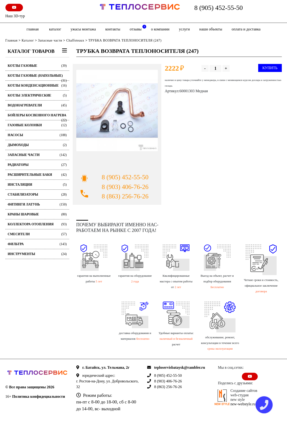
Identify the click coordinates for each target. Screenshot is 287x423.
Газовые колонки (37, 125)
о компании (160, 29)
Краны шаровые (37, 214)
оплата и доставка (246, 29)
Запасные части (50, 40)
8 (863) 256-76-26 (125, 196)
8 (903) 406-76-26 (125, 186)
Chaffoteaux (75, 40)
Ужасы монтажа (83, 29)
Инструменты (37, 253)
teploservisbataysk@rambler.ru (179, 367)
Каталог (55, 29)
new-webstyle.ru (243, 404)
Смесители (37, 234)
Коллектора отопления (37, 224)
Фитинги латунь (37, 204)
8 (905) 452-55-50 (218, 7)
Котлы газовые (37, 65)
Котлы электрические (37, 95)
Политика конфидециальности (38, 396)
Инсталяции (37, 184)
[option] (117, 110)
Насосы (37, 135)
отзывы (138, 28)
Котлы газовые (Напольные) (37, 77)
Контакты (112, 29)
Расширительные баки (37, 174)
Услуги (184, 29)
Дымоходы (37, 144)
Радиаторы (37, 164)
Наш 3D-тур (15, 16)
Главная (32, 29)
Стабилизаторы (37, 194)
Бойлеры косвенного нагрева (37, 116)
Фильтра (37, 244)
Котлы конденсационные (37, 85)
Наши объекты (210, 29)
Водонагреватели (37, 105)
